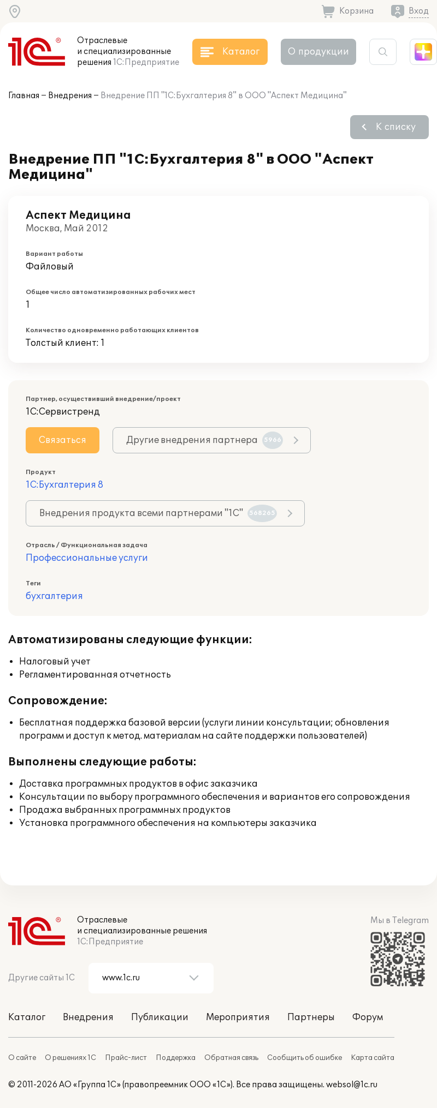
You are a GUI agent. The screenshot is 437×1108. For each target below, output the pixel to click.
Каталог (26, 1017)
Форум (367, 1017)
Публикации (159, 1017)
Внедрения (70, 95)
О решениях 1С (70, 1057)
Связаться (62, 440)
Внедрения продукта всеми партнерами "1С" (158, 513)
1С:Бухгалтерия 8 (64, 485)
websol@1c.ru (351, 1084)
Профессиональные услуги (87, 558)
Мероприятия (238, 1017)
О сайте (22, 1057)
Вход (419, 11)
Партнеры (311, 1017)
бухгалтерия (54, 596)
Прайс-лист (126, 1057)
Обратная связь (231, 1057)
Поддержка (176, 1057)
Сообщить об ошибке (304, 1057)
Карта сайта (372, 1057)
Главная (23, 95)
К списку (396, 127)
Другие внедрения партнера (204, 440)
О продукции (318, 51)
